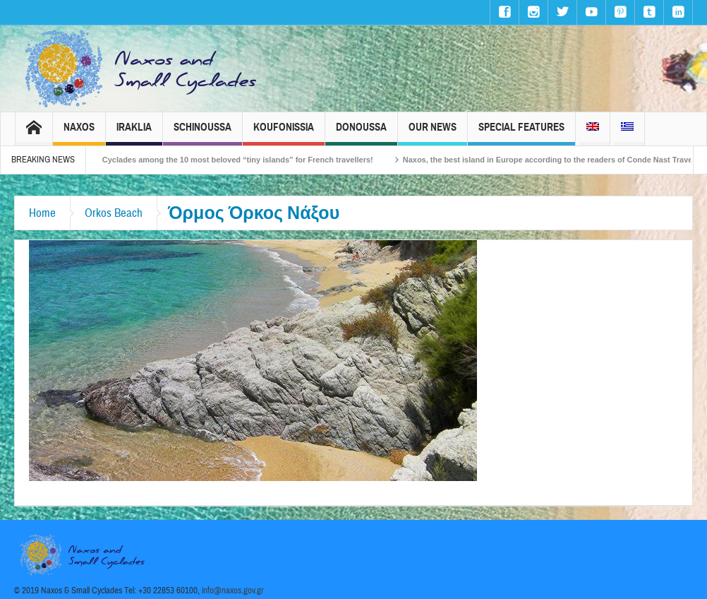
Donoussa (361, 133)
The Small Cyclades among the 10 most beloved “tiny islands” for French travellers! (230, 159)
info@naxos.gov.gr (233, 590)
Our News (432, 133)
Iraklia (134, 133)
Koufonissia (284, 133)
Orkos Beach (114, 213)
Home (42, 213)
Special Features (521, 133)
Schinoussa (202, 133)
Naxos (79, 133)
